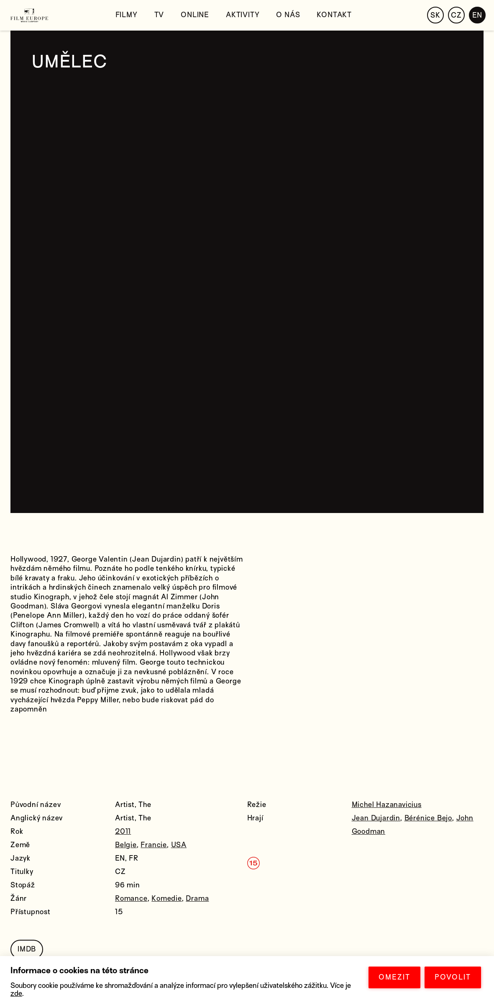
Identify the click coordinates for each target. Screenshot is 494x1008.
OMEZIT (394, 977)
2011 (123, 831)
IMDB (27, 949)
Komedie (166, 898)
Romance (131, 898)
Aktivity (242, 15)
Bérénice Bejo (428, 818)
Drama (197, 898)
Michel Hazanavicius (387, 805)
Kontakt (334, 15)
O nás (288, 15)
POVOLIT (453, 977)
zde (16, 994)
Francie (154, 845)
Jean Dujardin (376, 818)
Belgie (126, 845)
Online (195, 15)
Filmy (126, 15)
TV (159, 15)
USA (179, 845)
